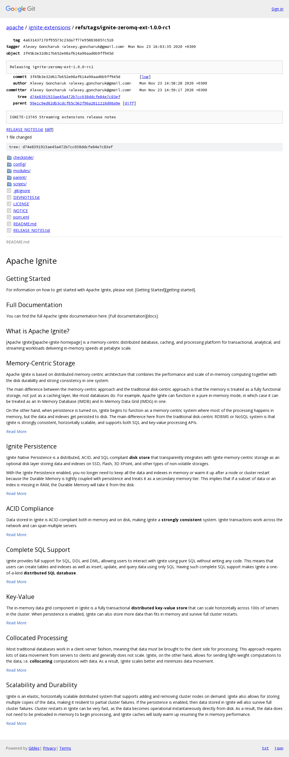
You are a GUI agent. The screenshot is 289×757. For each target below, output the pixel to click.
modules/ (21, 170)
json (278, 748)
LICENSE (21, 204)
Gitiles (34, 748)
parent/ (20, 177)
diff (129, 103)
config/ (19, 164)
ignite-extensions (50, 27)
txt (265, 748)
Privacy (49, 748)
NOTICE (20, 210)
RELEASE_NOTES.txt (24, 129)
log (145, 76)
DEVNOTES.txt (26, 197)
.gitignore (21, 190)
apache (15, 27)
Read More (16, 431)
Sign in (277, 9)
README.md (24, 224)
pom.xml (21, 217)
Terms (65, 748)
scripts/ (20, 184)
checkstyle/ (23, 157)
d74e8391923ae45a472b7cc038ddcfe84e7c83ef (75, 96)
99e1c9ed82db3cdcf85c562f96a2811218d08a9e (75, 103)
